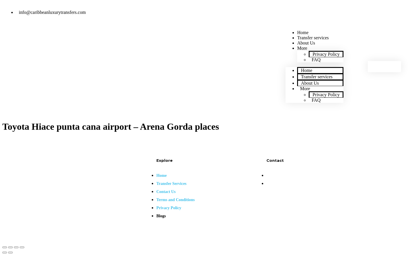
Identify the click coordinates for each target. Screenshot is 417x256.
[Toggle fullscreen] (16, 247)
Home (306, 70)
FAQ (316, 59)
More (302, 48)
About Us (310, 83)
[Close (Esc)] (4, 247)
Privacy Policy (326, 54)
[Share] (10, 247)
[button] (384, 66)
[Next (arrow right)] (10, 252)
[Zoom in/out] (22, 247)
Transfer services (316, 76)
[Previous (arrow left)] (4, 252)
